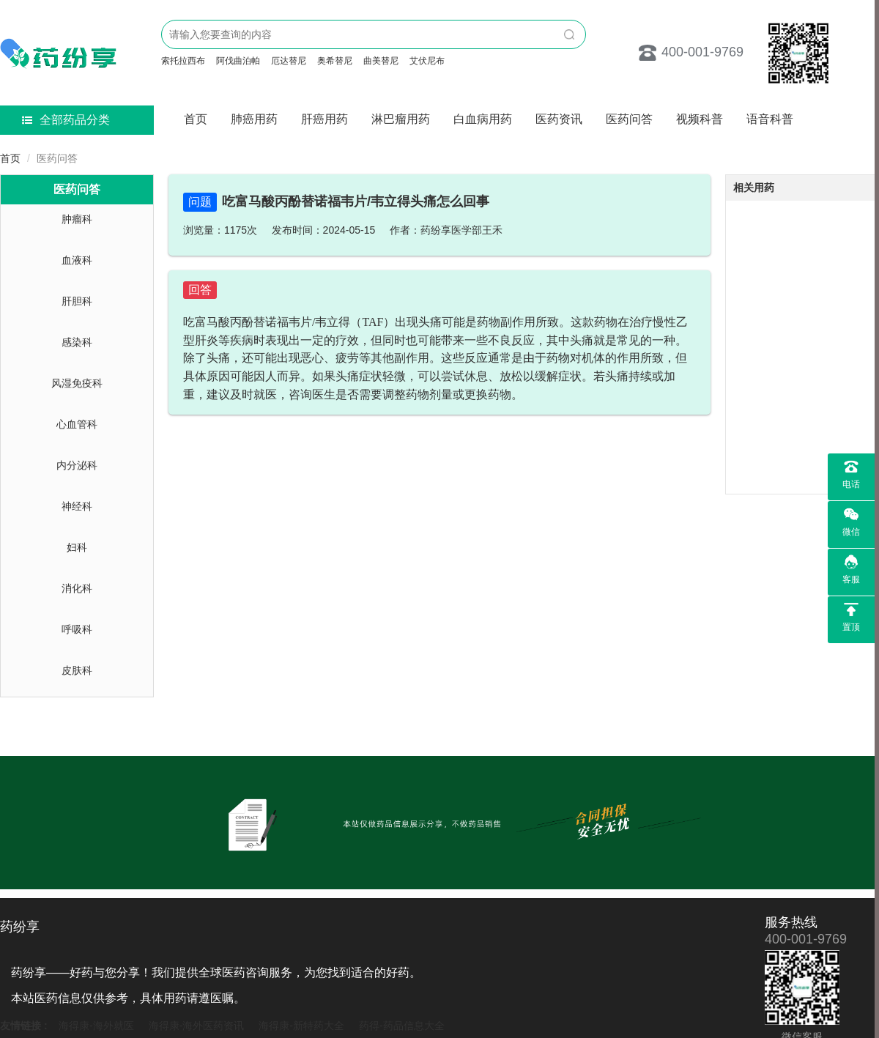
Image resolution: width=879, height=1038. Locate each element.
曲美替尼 (380, 61)
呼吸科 (77, 629)
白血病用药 (482, 119)
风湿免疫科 (77, 383)
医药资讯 (558, 119)
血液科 (77, 260)
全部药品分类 (66, 120)
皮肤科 (77, 670)
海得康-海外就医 (96, 1025)
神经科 (77, 506)
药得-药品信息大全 (402, 1025)
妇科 (77, 547)
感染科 (77, 342)
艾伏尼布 (427, 61)
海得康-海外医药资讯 (197, 1025)
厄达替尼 (288, 61)
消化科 (77, 588)
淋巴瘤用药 (400, 119)
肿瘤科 (77, 219)
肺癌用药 (254, 119)
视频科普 (699, 119)
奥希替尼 (334, 61)
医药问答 (629, 119)
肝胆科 (77, 301)
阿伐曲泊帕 (238, 61)
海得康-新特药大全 (301, 1025)
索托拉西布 (183, 61)
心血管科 (76, 424)
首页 (195, 119)
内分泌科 (76, 465)
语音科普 (769, 119)
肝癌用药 (324, 119)
